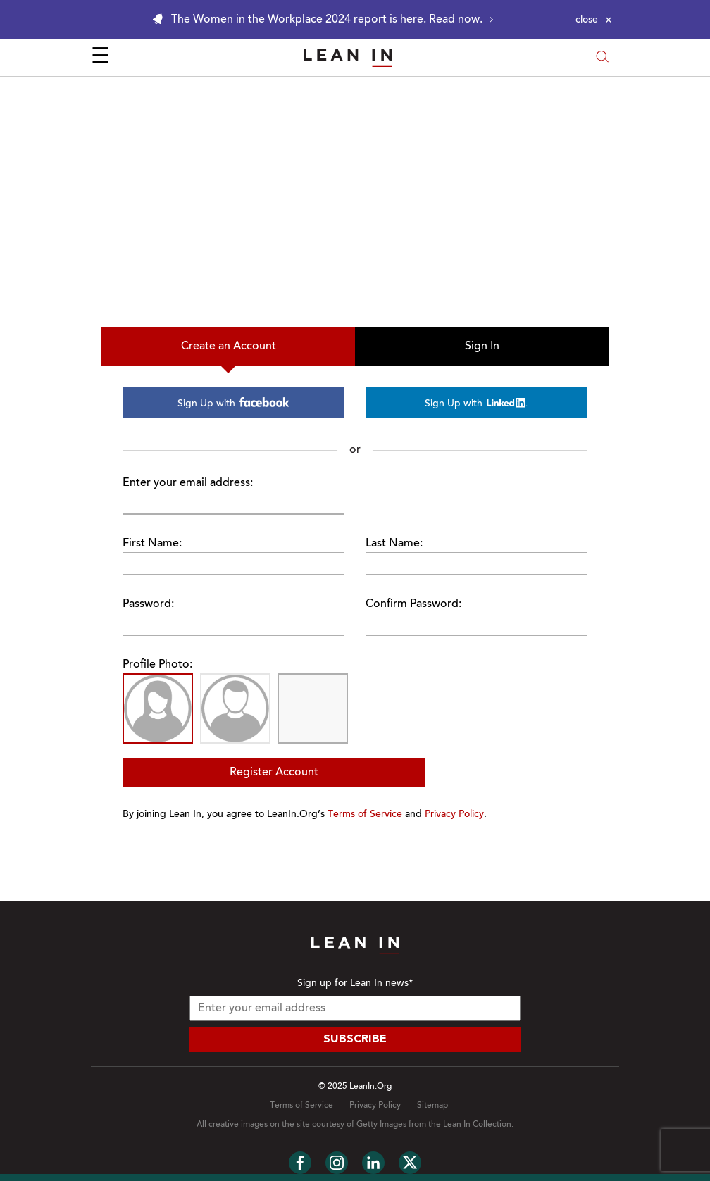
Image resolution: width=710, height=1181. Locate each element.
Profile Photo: (157, 664)
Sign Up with (234, 403)
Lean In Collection (477, 1124)
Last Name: (394, 543)
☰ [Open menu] (100, 57)
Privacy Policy (454, 815)
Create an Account (228, 346)
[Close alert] (593, 19)
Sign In (482, 346)
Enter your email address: (188, 483)
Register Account (274, 772)
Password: (148, 604)
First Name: (152, 543)
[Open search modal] (602, 58)
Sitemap (432, 1105)
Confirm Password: (413, 604)
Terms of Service (365, 815)
